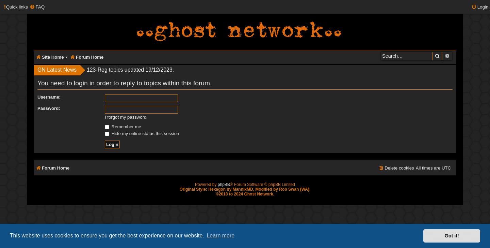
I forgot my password (125, 117)
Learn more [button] (220, 235)
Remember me (123, 126)
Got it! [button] (452, 235)
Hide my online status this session (142, 133)
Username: (49, 97)
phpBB (224, 184)
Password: (48, 108)
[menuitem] (37, 7)
